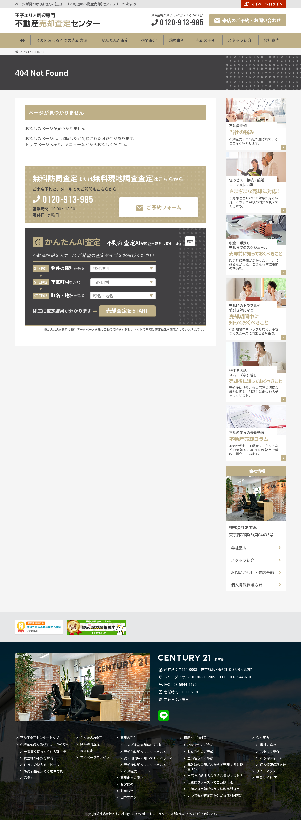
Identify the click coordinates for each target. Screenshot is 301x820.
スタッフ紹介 (240, 40)
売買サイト (264, 777)
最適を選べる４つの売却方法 (61, 40)
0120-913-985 (68, 200)
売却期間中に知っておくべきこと (148, 758)
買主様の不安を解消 (38, 758)
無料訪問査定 (90, 744)
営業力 (29, 777)
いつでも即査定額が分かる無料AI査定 (214, 795)
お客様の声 (128, 784)
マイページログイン (263, 3)
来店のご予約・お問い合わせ (247, 20)
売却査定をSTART (127, 310)
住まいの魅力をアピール (42, 764)
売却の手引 (206, 40)
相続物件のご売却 (200, 745)
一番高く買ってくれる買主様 (45, 751)
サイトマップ (266, 771)
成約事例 (176, 40)
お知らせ (126, 791)
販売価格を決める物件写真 (43, 771)
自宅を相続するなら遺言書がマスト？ (215, 775)
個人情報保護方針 (246, 585)
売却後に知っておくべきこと (145, 764)
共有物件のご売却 (200, 751)
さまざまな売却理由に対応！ (145, 745)
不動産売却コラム (137, 771)
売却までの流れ (131, 777)
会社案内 (271, 40)
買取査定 (86, 751)
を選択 (67, 268)
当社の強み (268, 745)
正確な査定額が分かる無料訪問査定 (213, 789)
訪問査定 (149, 40)
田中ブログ (128, 797)
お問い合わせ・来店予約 (252, 572)
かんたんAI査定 (115, 40)
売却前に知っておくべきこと (145, 751)
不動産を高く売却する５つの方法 (44, 744)
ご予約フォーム (158, 208)
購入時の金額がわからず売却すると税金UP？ (215, 766)
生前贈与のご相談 (200, 758)
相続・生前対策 (195, 737)
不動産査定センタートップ (39, 737)
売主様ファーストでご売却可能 (210, 782)
